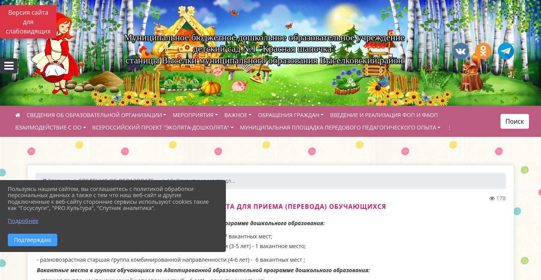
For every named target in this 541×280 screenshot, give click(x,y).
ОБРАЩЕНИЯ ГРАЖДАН (288, 115)
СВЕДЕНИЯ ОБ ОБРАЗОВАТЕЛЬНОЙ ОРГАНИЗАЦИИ (94, 115)
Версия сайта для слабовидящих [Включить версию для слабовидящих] (28, 21)
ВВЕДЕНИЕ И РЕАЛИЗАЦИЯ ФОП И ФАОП (384, 115)
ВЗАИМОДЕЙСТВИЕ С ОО (48, 127)
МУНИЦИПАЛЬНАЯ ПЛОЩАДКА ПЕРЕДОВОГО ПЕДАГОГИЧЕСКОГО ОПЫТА (338, 127)
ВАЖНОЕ (235, 115)
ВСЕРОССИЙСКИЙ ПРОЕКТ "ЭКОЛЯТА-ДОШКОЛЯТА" (160, 127)
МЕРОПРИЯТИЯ (193, 115)
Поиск (515, 121)
